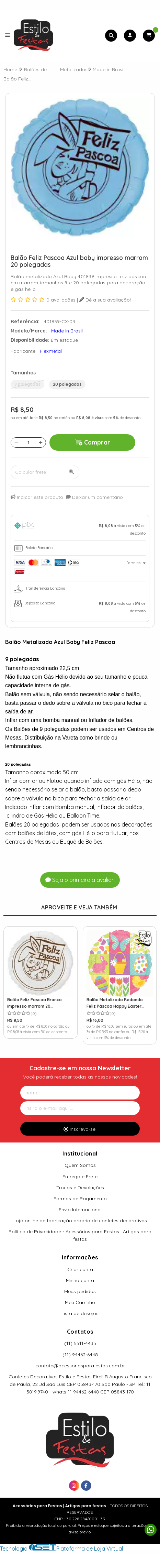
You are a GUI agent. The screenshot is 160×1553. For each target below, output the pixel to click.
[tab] (80, 529)
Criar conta (80, 1269)
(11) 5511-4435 (80, 1343)
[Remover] (16, 442)
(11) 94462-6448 (80, 1355)
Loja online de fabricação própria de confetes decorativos (80, 1220)
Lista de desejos (80, 1313)
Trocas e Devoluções (80, 1187)
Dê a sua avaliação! (105, 300)
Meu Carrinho (80, 1302)
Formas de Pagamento (80, 1198)
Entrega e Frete (80, 1176)
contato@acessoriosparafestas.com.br (80, 1366)
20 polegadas (67, 384)
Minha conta (80, 1280)
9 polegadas (27, 384)
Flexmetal (51, 351)
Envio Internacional (80, 1209)
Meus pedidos (80, 1291)
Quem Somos (80, 1165)
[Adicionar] (40, 442)
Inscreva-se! (80, 1129)
